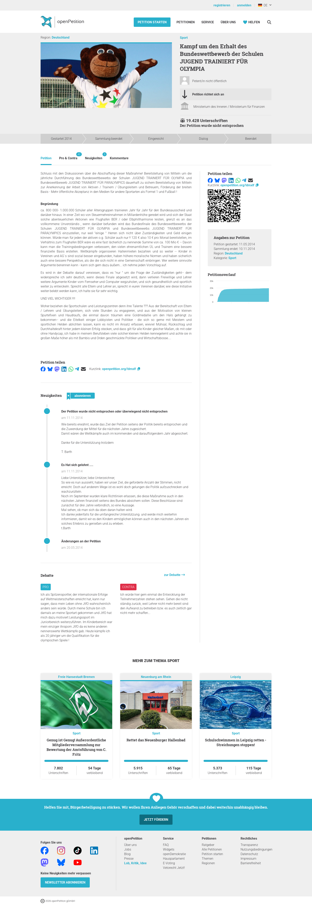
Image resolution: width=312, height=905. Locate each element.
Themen (207, 858)
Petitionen (185, 22)
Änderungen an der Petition (81, 541)
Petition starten (152, 22)
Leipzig (235, 677)
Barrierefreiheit (251, 863)
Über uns (130, 845)
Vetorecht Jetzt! (174, 868)
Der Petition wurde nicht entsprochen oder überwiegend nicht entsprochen (114, 411)
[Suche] (269, 22)
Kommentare (119, 158)
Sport (184, 38)
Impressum (248, 858)
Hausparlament (174, 858)
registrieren (222, 5)
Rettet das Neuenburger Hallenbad (156, 740)
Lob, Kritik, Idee (135, 863)
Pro (46, 587)
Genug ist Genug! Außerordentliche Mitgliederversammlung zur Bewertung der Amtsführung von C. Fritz (76, 747)
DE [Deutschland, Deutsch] (262, 5)
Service (207, 22)
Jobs (127, 849)
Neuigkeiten (93, 156)
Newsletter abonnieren (65, 882)
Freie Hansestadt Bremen (76, 677)
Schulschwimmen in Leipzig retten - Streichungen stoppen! (235, 742)
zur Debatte (172, 575)
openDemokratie (174, 854)
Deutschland (60, 37)
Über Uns (228, 22)
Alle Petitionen (212, 849)
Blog (127, 854)
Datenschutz (249, 854)
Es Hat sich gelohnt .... (77, 465)
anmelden (244, 5)
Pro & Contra (68, 156)
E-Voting (169, 863)
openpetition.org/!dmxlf (121, 369)
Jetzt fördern (156, 819)
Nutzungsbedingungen (256, 849)
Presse (129, 858)
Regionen (208, 863)
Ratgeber (208, 845)
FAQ (166, 845)
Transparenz (249, 845)
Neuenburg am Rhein (156, 677)
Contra (128, 587)
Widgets (168, 849)
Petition (46, 158)
